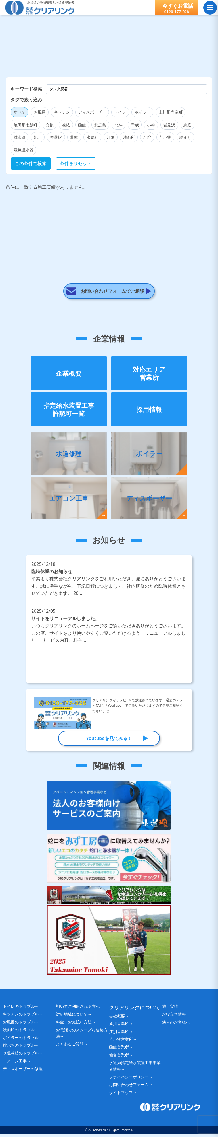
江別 (111, 137)
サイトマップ (121, 1095)
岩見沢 (169, 125)
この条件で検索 (31, 163)
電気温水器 (23, 150)
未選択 (56, 137)
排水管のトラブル (19, 1048)
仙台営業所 (119, 1057)
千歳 (135, 125)
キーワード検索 (26, 89)
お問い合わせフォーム (129, 1087)
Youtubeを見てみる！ (109, 740)
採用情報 (149, 411)
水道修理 (68, 455)
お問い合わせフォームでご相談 (112, 267)
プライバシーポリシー (129, 1079)
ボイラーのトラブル (21, 1040)
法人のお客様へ (178, 1027)
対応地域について (72, 1018)
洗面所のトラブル (19, 1032)
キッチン (62, 112)
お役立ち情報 (175, 1018)
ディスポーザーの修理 (23, 1071)
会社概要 (117, 1018)
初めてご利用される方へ (81, 1009)
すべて (20, 112)
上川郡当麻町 (171, 112)
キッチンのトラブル (21, 1017)
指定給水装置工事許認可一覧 (69, 411)
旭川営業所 (119, 1026)
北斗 (119, 125)
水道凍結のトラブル (21, 1056)
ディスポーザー (92, 112)
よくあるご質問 (70, 1047)
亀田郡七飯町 (25, 125)
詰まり (185, 137)
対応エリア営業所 (149, 375)
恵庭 (187, 125)
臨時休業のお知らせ (109, 585)
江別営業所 (119, 1034)
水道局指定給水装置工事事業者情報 (135, 1069)
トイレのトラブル (19, 1009)
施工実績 (171, 1009)
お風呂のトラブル (19, 1024)
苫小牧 (165, 137)
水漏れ (92, 137)
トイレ (120, 112)
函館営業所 (119, 1050)
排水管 (20, 137)
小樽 (151, 125)
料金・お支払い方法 (74, 1025)
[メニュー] (210, 8)
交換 (50, 125)
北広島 (100, 125)
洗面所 (129, 137)
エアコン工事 (69, 500)
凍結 (66, 125)
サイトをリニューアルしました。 (109, 632)
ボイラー (142, 112)
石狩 (147, 137)
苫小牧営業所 (121, 1042)
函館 (82, 125)
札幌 (74, 137)
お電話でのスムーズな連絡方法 (82, 1037)
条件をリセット (76, 163)
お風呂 (40, 112)
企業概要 (68, 375)
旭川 (38, 137)
